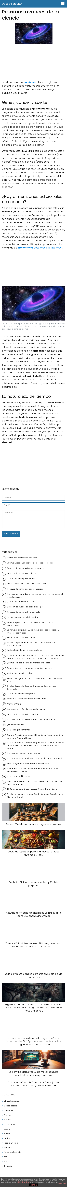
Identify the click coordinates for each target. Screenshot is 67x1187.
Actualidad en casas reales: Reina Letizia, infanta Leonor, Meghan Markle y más (33, 770)
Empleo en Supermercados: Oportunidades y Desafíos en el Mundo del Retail (35, 795)
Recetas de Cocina (13, 1152)
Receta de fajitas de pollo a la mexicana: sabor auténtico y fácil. (34, 680)
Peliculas (8, 1147)
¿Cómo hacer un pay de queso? (22, 578)
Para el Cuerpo (11, 1143)
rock (6, 1156)
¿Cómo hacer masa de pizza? (21, 693)
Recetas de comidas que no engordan (25, 589)
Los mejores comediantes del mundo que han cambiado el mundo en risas (35, 595)
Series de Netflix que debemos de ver (24, 650)
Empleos (8, 1115)
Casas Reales (10, 1105)
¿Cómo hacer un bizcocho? (20, 673)
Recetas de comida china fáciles (22, 714)
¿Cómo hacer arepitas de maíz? (22, 601)
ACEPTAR (33, 1185)
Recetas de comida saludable (21, 637)
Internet (7, 1119)
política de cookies (23, 1182)
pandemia (30, 82)
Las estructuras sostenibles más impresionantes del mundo (35, 758)
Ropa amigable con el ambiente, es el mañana (29, 763)
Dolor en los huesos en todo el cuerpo (25, 606)
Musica (7, 1133)
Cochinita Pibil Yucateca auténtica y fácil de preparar (32, 719)
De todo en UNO (12, 4)
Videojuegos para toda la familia (22, 617)
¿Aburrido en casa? (16, 724)
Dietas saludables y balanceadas (22, 557)
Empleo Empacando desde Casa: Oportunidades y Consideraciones (31, 644)
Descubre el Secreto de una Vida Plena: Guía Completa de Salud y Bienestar (34, 783)
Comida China (14, 704)
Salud (6, 1161)
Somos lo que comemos (18, 729)
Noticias (7, 1138)
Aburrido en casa (12, 1101)
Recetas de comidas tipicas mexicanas (25, 568)
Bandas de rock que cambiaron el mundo (26, 698)
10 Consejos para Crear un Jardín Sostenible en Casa (32, 789)
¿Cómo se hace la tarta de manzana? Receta (28, 662)
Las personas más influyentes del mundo (26, 709)
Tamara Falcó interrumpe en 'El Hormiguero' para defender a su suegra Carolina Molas (35, 736)
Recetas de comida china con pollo (23, 612)
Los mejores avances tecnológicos (23, 753)
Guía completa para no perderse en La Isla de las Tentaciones (30, 624)
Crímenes (8, 1110)
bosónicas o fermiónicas (39, 247)
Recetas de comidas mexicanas (22, 573)
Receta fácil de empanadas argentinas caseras (29, 668)
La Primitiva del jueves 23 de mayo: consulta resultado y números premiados (33, 631)
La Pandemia (10, 1124)
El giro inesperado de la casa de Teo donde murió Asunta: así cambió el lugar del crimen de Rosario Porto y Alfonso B (35, 657)
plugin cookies (62, 1183)
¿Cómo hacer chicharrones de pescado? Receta (30, 562)
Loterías (7, 1129)
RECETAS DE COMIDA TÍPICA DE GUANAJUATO (27, 583)
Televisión (8, 1166)
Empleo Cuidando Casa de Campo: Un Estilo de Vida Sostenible (31, 687)
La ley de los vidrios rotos (18, 776)
